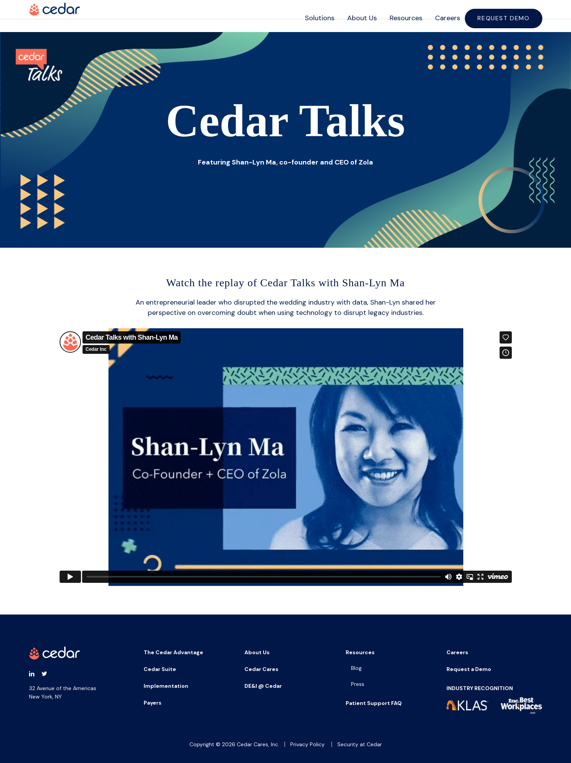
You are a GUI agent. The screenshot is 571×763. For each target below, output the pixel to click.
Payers (153, 702)
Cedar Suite (160, 669)
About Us (356, 15)
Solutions (314, 15)
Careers (442, 15)
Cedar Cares (261, 669)
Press (357, 684)
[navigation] (415, 16)
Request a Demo (468, 669)
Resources (400, 15)
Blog (356, 668)
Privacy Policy (307, 744)
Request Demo (505, 16)
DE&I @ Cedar (263, 685)
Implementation (166, 685)
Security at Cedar (359, 744)
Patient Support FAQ (374, 703)
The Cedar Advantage (173, 652)
